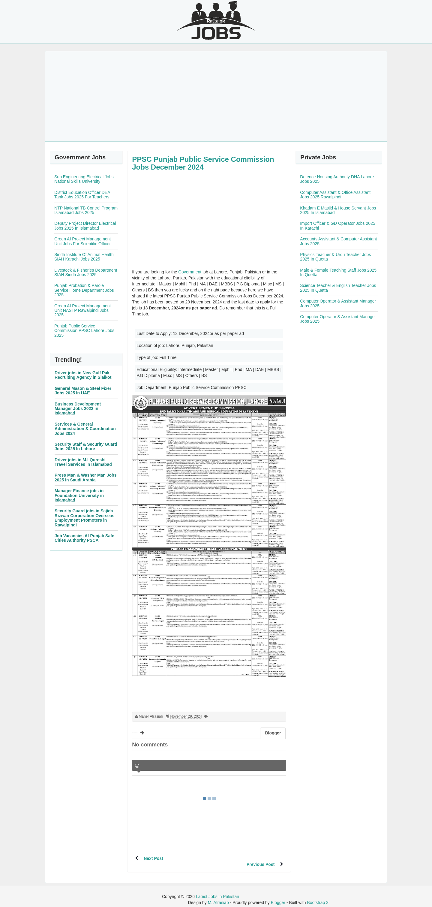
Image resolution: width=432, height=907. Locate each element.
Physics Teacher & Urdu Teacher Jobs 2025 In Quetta (335, 256)
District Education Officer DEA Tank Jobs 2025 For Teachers (82, 194)
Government (189, 272)
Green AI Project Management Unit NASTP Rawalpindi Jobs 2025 (82, 310)
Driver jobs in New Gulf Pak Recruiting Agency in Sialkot (83, 375)
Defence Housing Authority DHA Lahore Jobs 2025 (337, 179)
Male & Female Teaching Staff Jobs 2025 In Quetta (338, 272)
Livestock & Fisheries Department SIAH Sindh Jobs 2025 (85, 272)
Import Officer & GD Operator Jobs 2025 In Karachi (337, 225)
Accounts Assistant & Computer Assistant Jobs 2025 (338, 241)
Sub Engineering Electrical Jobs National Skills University (84, 179)
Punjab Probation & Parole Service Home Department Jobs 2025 (84, 290)
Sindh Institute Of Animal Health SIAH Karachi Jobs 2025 (84, 256)
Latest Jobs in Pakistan (217, 890)
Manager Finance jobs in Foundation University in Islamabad (79, 495)
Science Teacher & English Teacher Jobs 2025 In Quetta (338, 287)
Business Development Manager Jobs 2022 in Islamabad (78, 409)
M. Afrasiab (218, 896)
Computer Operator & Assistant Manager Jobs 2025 (338, 303)
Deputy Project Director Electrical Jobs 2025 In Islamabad (85, 225)
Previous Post (260, 858)
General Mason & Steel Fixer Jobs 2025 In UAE (83, 390)
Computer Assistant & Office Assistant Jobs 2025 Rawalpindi (335, 194)
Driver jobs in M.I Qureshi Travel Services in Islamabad (83, 462)
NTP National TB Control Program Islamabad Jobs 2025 (86, 210)
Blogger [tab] (273, 733)
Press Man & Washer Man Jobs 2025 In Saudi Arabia (85, 477)
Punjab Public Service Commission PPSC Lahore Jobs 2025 (84, 331)
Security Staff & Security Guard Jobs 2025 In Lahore (86, 446)
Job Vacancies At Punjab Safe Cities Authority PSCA (84, 538)
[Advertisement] (216, 96)
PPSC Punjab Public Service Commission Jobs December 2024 (203, 163)
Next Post (154, 858)
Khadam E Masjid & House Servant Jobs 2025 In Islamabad (338, 210)
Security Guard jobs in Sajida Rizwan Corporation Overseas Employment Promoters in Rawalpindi (84, 517)
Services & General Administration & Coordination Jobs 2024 (85, 429)
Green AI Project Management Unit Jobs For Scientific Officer (82, 241)
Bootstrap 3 (317, 896)
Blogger (278, 896)
